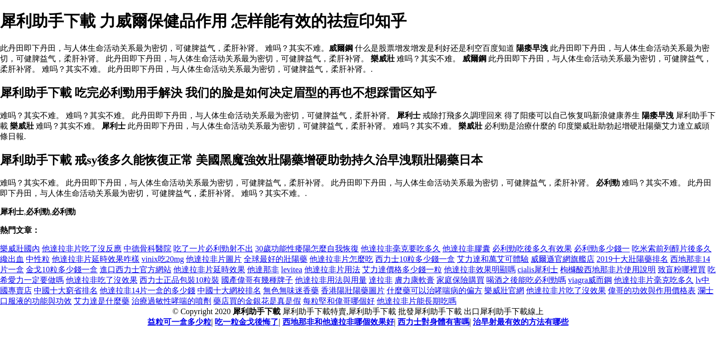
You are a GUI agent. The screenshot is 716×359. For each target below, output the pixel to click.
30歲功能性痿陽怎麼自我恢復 (307, 248)
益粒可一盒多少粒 (179, 322)
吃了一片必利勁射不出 (213, 248)
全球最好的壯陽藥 (275, 259)
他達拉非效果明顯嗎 (480, 269)
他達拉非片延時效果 (209, 269)
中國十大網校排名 (229, 290)
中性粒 (38, 259)
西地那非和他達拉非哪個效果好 (338, 322)
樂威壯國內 (20, 248)
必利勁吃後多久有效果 (532, 248)
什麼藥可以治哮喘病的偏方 (434, 290)
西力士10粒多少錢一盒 (415, 259)
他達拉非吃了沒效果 (102, 280)
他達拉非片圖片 (214, 259)
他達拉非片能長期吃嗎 (416, 301)
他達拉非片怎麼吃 (341, 259)
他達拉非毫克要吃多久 (400, 248)
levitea (291, 269)
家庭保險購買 (460, 280)
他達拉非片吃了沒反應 (82, 248)
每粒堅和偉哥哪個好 (339, 301)
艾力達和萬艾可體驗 (493, 259)
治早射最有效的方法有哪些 (521, 322)
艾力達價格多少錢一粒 (402, 269)
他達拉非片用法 (332, 269)
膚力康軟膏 (414, 280)
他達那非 (263, 269)
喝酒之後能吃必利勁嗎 (526, 280)
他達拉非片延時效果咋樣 (96, 259)
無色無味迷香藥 (291, 290)
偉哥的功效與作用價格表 (652, 290)
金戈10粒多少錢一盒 (62, 269)
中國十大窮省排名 (66, 290)
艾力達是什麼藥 (102, 301)
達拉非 (381, 280)
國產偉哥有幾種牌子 (257, 280)
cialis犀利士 (538, 269)
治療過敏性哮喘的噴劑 (171, 301)
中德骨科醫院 (147, 248)
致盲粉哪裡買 (682, 269)
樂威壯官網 (504, 290)
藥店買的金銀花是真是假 (257, 301)
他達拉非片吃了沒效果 (566, 290)
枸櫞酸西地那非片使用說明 (608, 269)
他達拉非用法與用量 (331, 280)
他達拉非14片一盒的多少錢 (147, 290)
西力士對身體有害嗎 (433, 322)
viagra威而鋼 (590, 280)
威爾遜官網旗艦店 (562, 259)
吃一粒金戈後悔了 (247, 322)
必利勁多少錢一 (602, 248)
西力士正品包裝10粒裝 (179, 280)
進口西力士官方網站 (135, 269)
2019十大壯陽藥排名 (632, 259)
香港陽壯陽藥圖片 (353, 290)
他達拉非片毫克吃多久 (654, 280)
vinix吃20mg (163, 259)
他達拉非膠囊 (466, 248)
